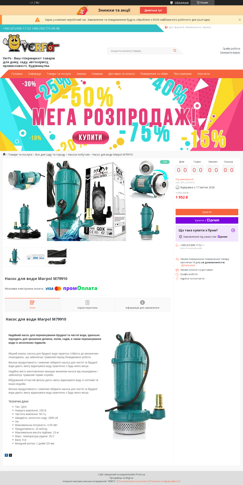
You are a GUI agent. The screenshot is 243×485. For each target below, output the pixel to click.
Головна (16, 73)
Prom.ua (140, 474)
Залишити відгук (230, 52)
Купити (206, 212)
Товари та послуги (59, 73)
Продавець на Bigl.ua (121, 477)
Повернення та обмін (154, 73)
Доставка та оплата (121, 73)
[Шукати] (174, 50)
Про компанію (183, 73)
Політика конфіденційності (165, 481)
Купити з (207, 220)
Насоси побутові (78, 154)
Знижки (81, 73)
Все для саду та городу (50, 154)
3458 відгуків (182, 2)
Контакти (203, 73)
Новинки (97, 73)
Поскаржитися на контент (133, 481)
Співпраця (34, 73)
